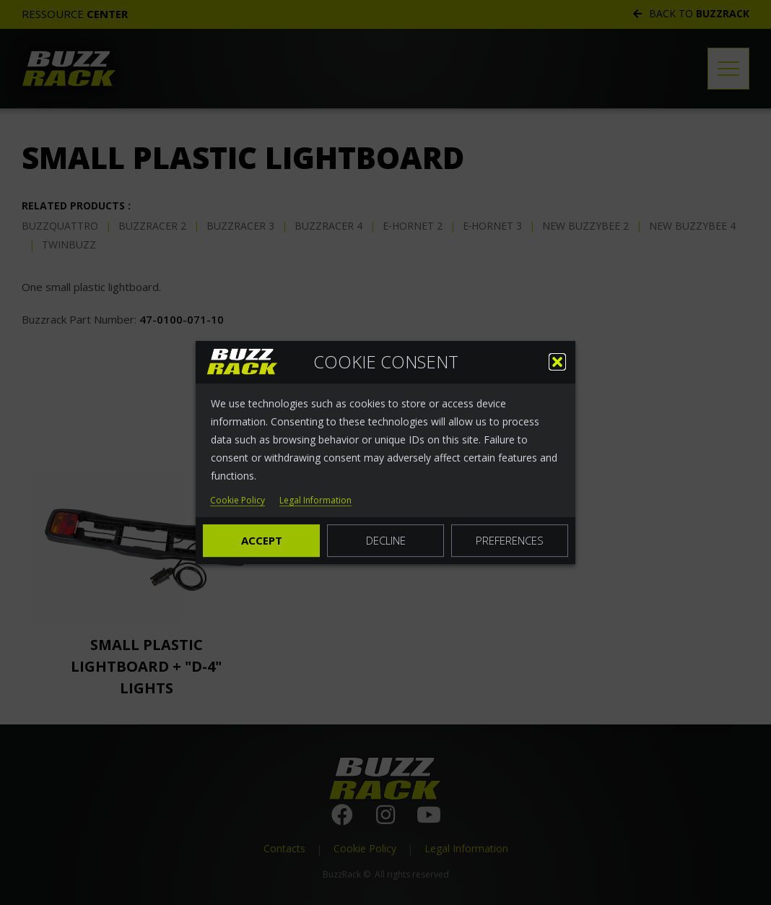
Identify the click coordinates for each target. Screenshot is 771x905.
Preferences (510, 540)
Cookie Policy (237, 500)
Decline (386, 540)
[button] (557, 362)
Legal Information (315, 500)
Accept (261, 540)
